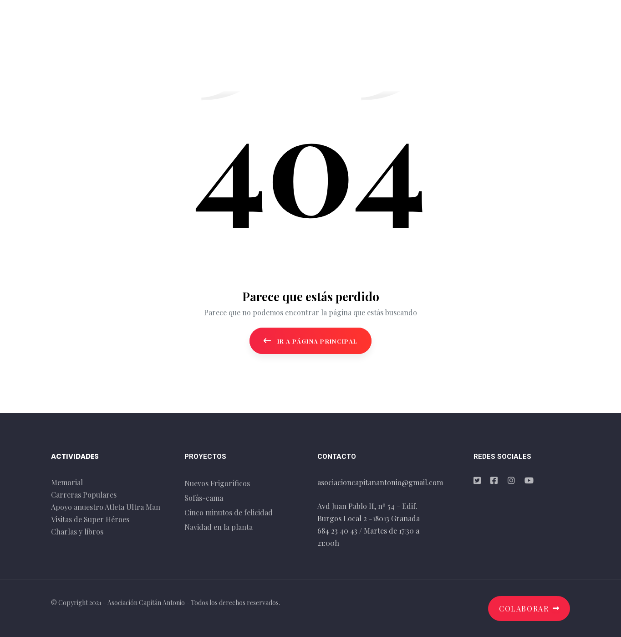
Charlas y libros (77, 531)
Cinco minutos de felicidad (228, 512)
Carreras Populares (84, 494)
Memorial (67, 482)
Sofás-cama (203, 498)
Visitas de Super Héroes (90, 519)
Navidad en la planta (218, 527)
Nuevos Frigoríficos (217, 483)
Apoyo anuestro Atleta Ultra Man (105, 507)
